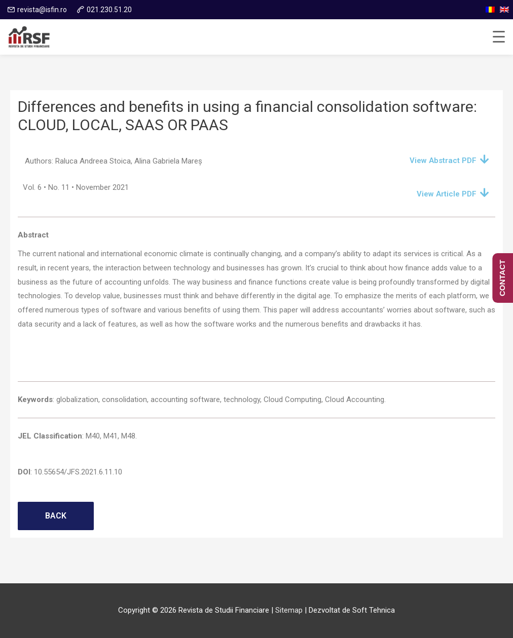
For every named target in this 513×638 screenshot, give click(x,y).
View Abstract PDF (443, 160)
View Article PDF (447, 193)
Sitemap (289, 610)
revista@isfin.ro (42, 10)
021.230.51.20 (109, 10)
